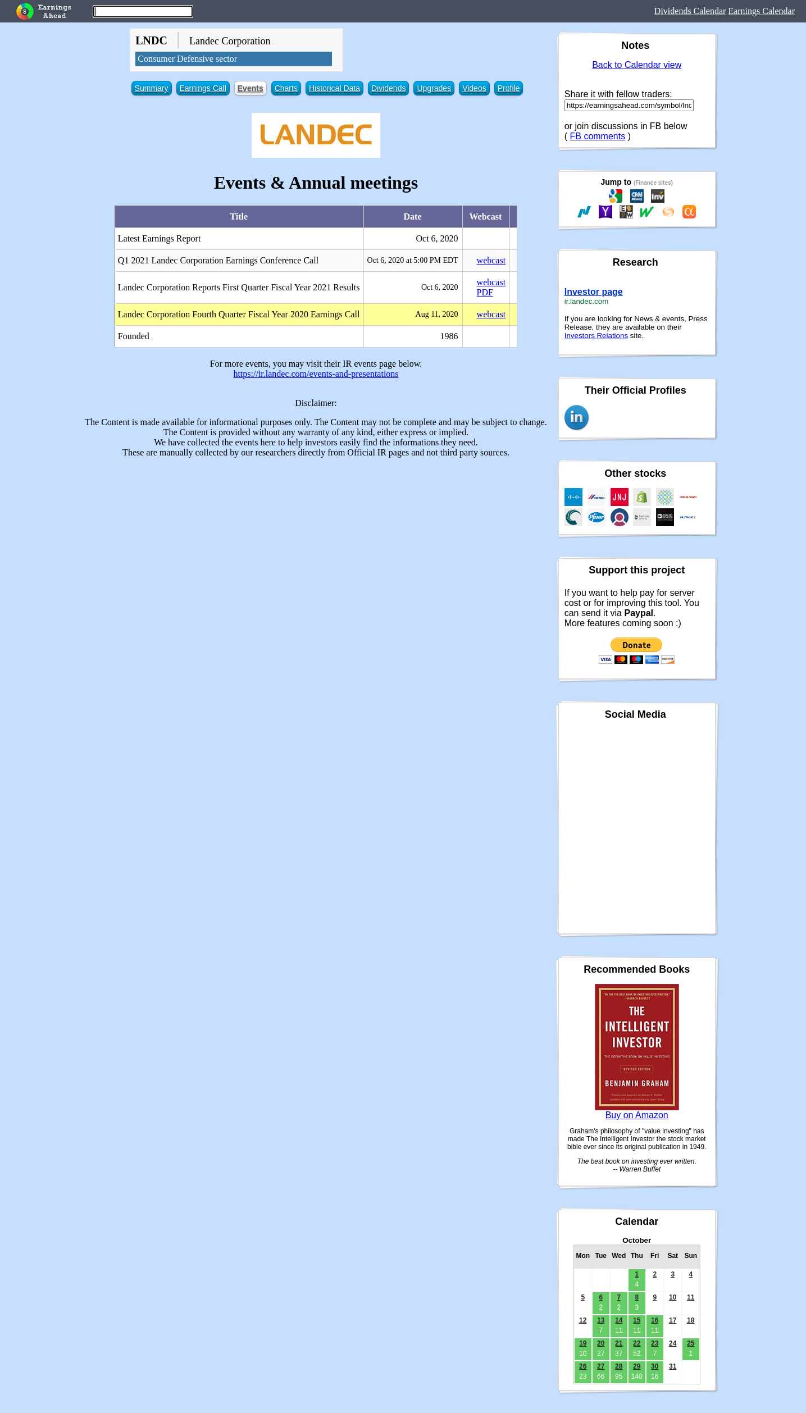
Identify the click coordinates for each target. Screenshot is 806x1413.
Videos (474, 88)
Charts (286, 88)
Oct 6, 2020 (439, 287)
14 (618, 1320)
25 (690, 1343)
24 (672, 1343)
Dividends (388, 88)
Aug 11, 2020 (437, 314)
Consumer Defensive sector (187, 58)
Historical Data (334, 88)
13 (600, 1320)
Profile (509, 88)
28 (618, 1366)
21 (618, 1343)
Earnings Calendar (761, 11)
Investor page (593, 292)
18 (690, 1320)
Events (250, 88)
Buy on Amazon (636, 1115)
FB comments (598, 136)
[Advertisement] (316, 545)
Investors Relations (596, 335)
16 (654, 1320)
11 (690, 1297)
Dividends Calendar (690, 11)
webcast (491, 260)
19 (582, 1343)
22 (636, 1343)
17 (672, 1320)
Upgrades (434, 88)
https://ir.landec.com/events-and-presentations (315, 374)
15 (636, 1320)
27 (600, 1366)
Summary (152, 88)
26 (582, 1366)
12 (582, 1320)
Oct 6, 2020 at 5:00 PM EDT (412, 260)
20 (600, 1343)
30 (654, 1366)
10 (672, 1297)
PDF (485, 292)
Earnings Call (203, 88)
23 (654, 1343)
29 (636, 1366)
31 (672, 1366)
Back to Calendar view (636, 65)
